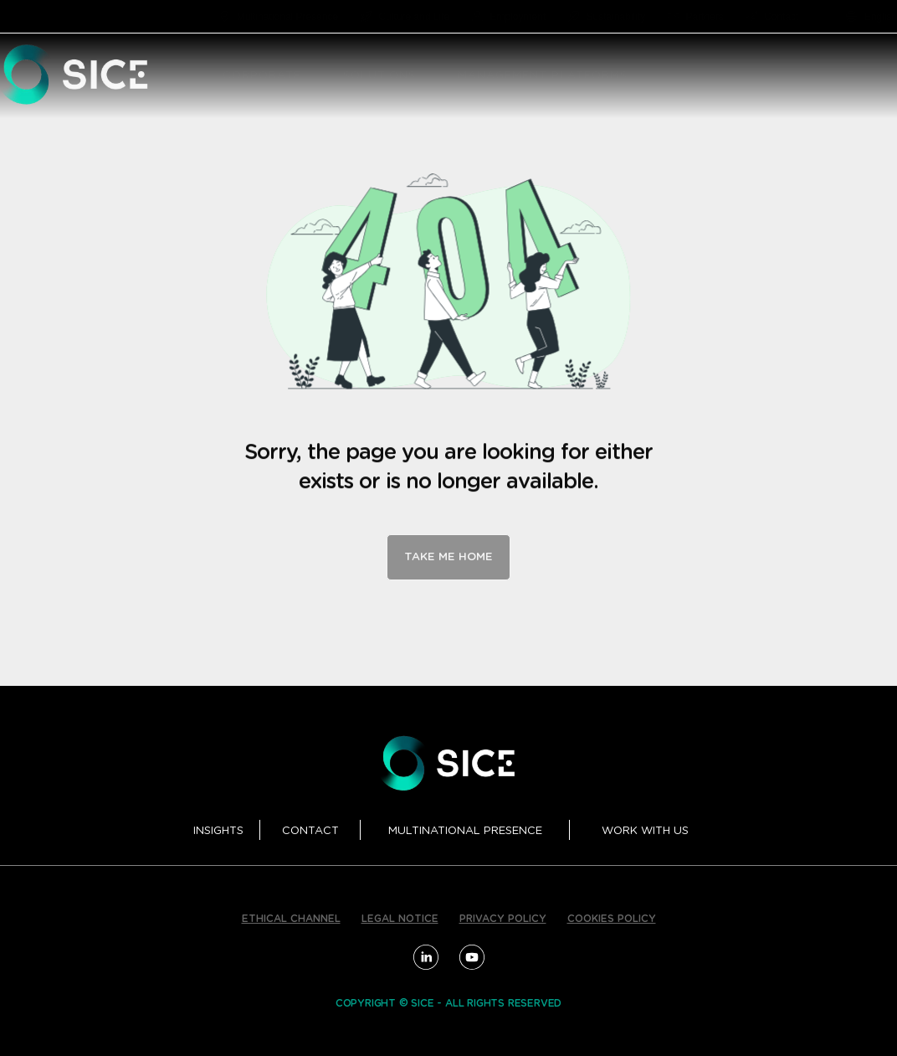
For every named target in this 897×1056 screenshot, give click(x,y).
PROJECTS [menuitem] (834, 75)
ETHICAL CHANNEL (291, 919)
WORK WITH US (645, 831)
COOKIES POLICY (611, 919)
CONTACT (310, 831)
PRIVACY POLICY (502, 919)
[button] (310, 76)
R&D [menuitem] (761, 75)
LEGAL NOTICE (399, 919)
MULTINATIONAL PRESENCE (465, 831)
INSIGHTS (218, 831)
